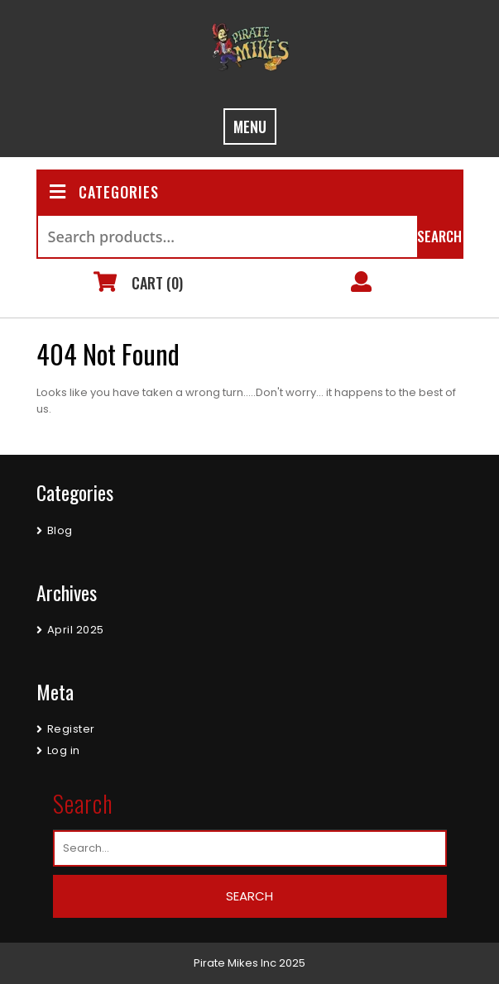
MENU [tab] (249, 126)
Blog (60, 530)
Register (71, 729)
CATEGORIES (104, 192)
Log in (63, 750)
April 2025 (75, 630)
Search (439, 236)
